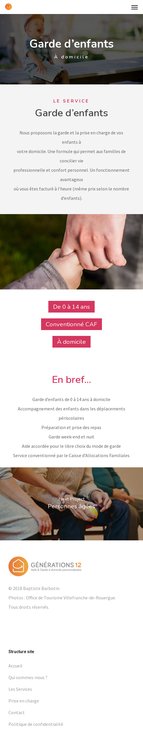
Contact (16, 712)
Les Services (20, 689)
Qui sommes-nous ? (27, 677)
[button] (134, 7)
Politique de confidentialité (35, 724)
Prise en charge (23, 701)
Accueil (15, 666)
